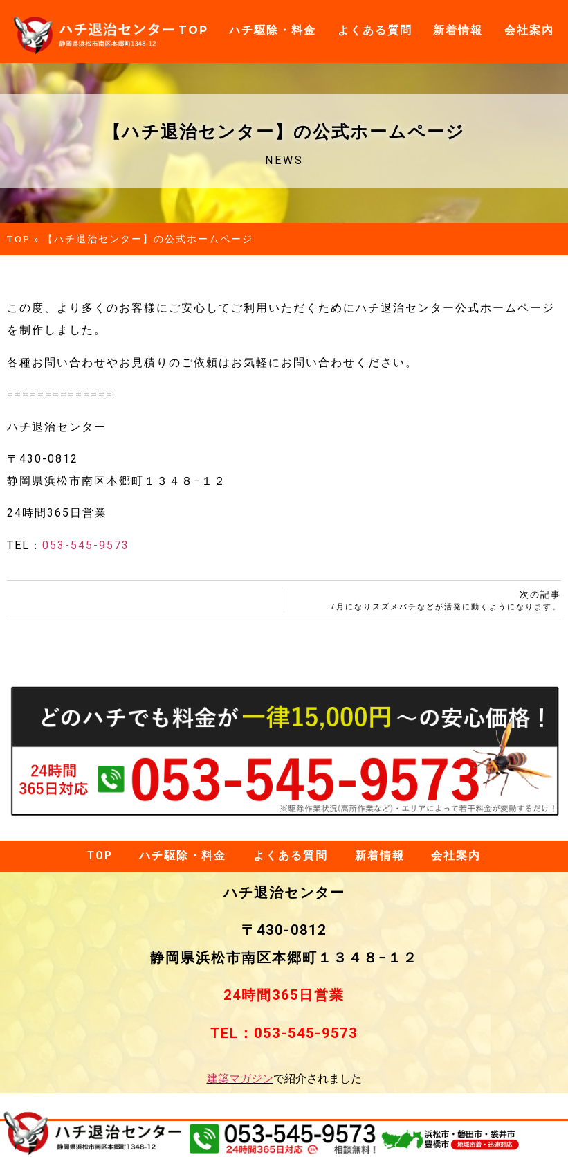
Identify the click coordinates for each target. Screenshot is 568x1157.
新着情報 (458, 30)
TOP (193, 30)
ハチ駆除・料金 (272, 30)
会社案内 (529, 30)
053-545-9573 (85, 545)
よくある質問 (375, 30)
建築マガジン (240, 1079)
